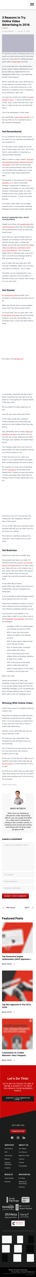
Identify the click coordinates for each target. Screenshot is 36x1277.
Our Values (22, 1149)
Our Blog (22, 1178)
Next (29, 907)
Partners (22, 1187)
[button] (32, 5)
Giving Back (23, 1166)
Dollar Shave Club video (10, 315)
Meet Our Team (24, 1155)
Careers (21, 1159)
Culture (21, 1162)
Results (9, 1174)
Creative (7, 1168)
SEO (6, 1152)
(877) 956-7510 (18, 1125)
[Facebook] (12, 1138)
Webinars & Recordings (23, 1182)
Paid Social (8, 1155)
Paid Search (9, 1149)
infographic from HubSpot (14, 619)
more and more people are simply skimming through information (17, 162)
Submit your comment (15, 896)
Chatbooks (12, 470)
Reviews (7, 1182)
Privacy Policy (15, 1272)
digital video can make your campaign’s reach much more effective (18, 247)
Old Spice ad (18, 359)
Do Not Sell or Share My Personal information (12, 1273)
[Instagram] (18, 1138)
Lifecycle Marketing (8, 1163)
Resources (24, 1174)
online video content (21, 117)
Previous (8, 907)
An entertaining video (10, 295)
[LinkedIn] (24, 1137)
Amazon (7, 1159)
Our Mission (23, 1152)
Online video (16, 62)
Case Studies (9, 1178)
